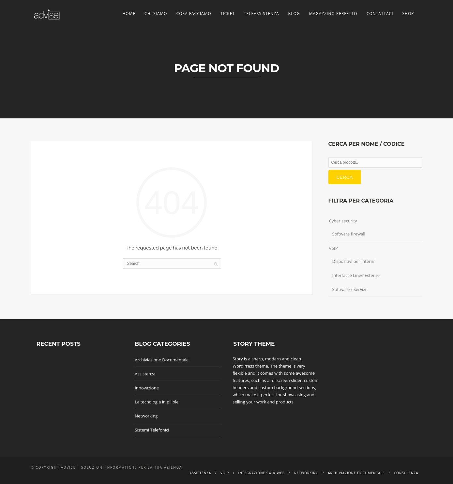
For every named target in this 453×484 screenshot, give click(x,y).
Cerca (345, 177)
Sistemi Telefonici (152, 430)
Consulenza (406, 473)
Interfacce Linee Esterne (356, 275)
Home (128, 13)
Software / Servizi (349, 289)
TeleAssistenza (261, 13)
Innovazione (147, 388)
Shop (408, 13)
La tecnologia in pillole (156, 402)
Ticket (227, 13)
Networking (146, 416)
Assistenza (145, 374)
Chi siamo (155, 13)
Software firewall (348, 234)
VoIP (333, 248)
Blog (294, 13)
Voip (224, 473)
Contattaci (380, 13)
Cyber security (343, 221)
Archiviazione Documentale (162, 360)
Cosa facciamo (193, 13)
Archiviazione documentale (356, 473)
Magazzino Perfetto (333, 13)
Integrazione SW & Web (261, 473)
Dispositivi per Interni (353, 261)
